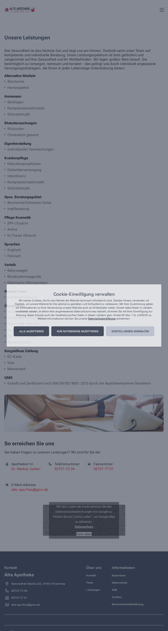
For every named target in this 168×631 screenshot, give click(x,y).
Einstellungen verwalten (130, 331)
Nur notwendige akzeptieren (77, 331)
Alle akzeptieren (31, 331)
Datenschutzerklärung (102, 318)
